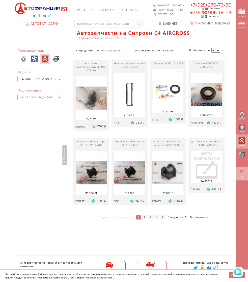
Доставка (106, 10)
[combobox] (39, 79)
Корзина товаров (212, 23)
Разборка (85, 10)
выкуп (242, 13)
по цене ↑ (115, 50)
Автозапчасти (41, 23)
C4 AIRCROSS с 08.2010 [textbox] (39, 79)
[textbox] (40, 97)
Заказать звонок (171, 5)
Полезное (166, 14)
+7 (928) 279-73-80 (211, 5)
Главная (84, 38)
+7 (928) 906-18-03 (210, 13)
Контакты (129, 10)
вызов (242, 25)
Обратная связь (170, 10)
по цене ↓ (102, 50)
